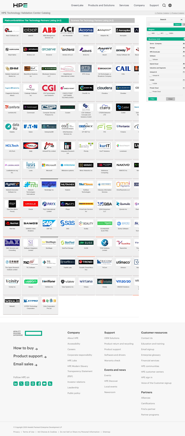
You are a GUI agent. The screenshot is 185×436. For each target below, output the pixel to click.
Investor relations (76, 382)
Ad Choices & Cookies (47, 432)
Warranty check (112, 360)
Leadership (73, 387)
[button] (166, 19)
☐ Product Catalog (177, 13)
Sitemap (106, 432)
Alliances (145, 397)
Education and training (152, 343)
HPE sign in (146, 377)
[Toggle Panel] (181, 19)
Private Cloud (157, 91)
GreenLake (77, 5)
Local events (110, 386)
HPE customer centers (152, 371)
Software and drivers (115, 355)
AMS (153, 33)
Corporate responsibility (80, 355)
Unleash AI (156, 75)
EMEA (171, 33)
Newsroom (109, 392)
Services (124, 5)
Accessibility (74, 343)
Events (107, 375)
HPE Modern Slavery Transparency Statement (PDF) (80, 371)
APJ (162, 33)
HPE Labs (72, 360)
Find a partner (148, 409)
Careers (71, 349)
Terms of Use (28, 432)
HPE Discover (111, 381)
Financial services (150, 360)
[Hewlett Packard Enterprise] (35, 333)
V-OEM (155, 83)
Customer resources (154, 332)
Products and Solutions (101, 5)
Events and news (115, 369)
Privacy (16, 432)
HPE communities (150, 366)
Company (139, 5)
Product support (30, 356)
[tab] (36, 20)
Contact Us (147, 338)
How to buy (25, 348)
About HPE (73, 338)
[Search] (164, 5)
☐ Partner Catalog (162, 13)
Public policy (74, 393)
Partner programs (150, 414)
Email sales (25, 364)
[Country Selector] (170, 5)
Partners (146, 392)
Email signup (147, 349)
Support (154, 5)
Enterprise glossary (150, 355)
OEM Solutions (111, 338)
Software (155, 59)
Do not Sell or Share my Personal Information (80, 432)
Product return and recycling (118, 343)
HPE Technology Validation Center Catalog (25, 13)
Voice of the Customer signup (156, 383)
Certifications (148, 403)
